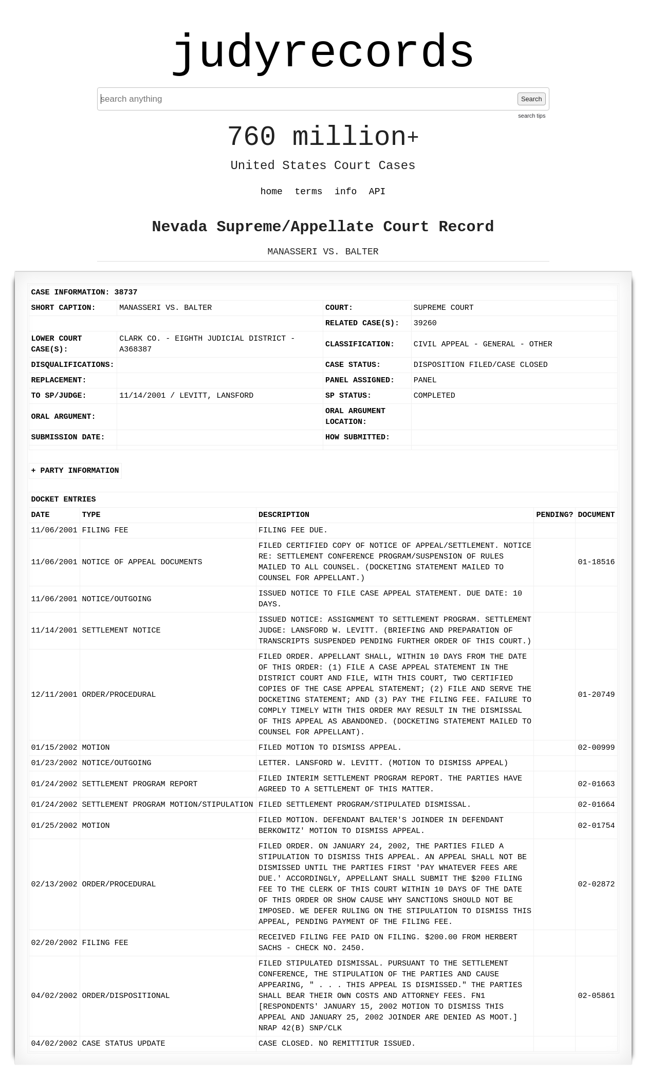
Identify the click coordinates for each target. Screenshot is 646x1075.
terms (309, 192)
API (377, 192)
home (272, 192)
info (346, 192)
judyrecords (322, 54)
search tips (531, 116)
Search (531, 99)
